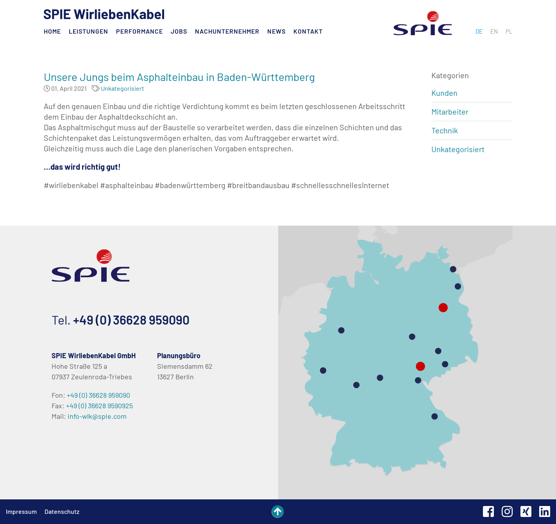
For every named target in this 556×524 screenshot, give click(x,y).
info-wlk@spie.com (97, 416)
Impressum (21, 511)
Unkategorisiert (122, 88)
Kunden (444, 92)
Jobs (179, 31)
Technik (444, 130)
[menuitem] (479, 31)
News (276, 31)
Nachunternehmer (227, 31)
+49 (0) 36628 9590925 (99, 405)
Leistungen (88, 31)
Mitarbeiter (449, 111)
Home (52, 31)
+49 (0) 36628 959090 (131, 319)
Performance (139, 31)
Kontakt (308, 31)
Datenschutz (62, 511)
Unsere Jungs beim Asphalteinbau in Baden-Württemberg (179, 76)
